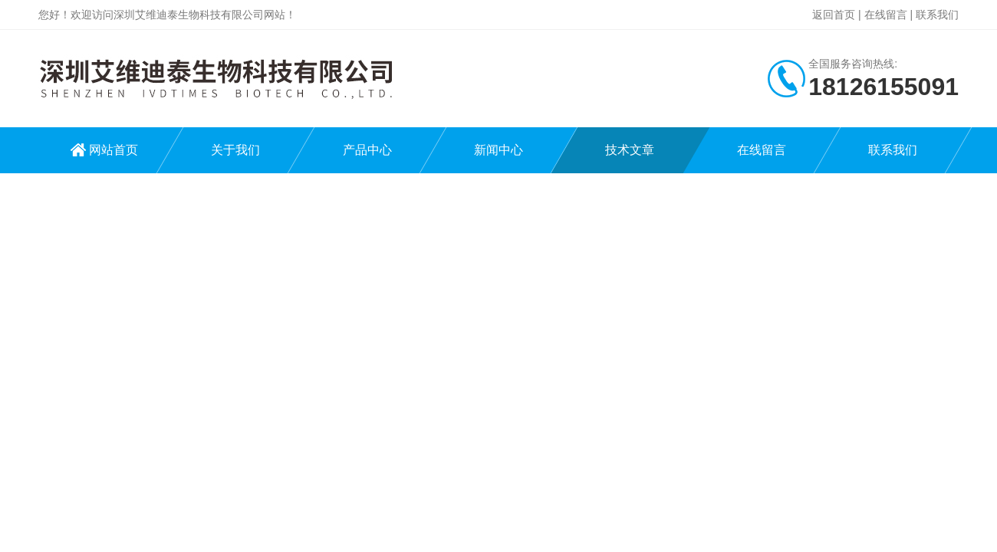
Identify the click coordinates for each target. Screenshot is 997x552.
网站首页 (113, 149)
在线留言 (885, 14)
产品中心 (367, 149)
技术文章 (629, 149)
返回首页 (833, 14)
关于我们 (235, 149)
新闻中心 (498, 149)
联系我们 (937, 14)
